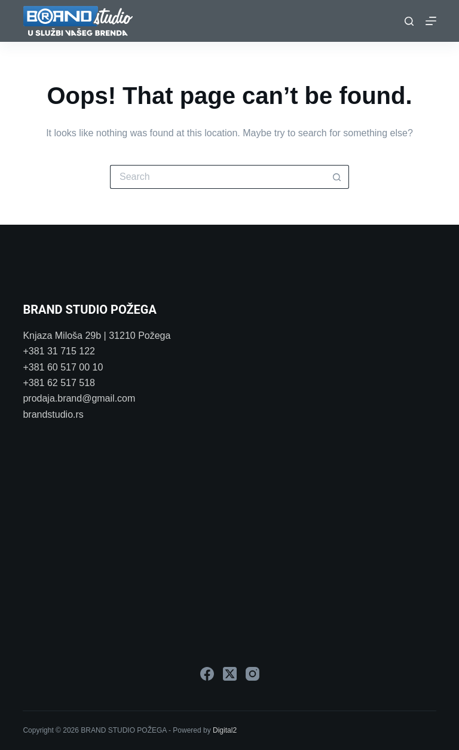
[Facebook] (207, 674)
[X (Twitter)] (230, 674)
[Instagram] (252, 674)
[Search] (409, 21)
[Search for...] (217, 177)
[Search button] (337, 177)
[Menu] (431, 21)
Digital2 (225, 730)
